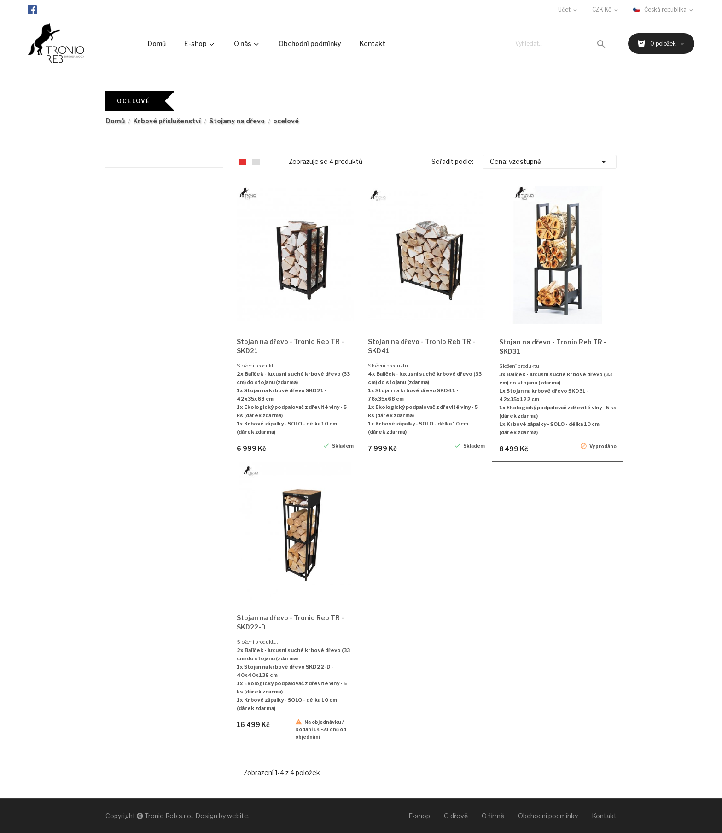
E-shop (419, 816)
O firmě (493, 816)
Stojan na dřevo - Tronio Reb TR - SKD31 (552, 346)
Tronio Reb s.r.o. (168, 816)
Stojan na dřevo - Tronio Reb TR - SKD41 (421, 346)
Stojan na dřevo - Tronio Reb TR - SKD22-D (290, 622)
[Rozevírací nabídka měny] (605, 9)
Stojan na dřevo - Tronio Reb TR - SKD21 (290, 346)
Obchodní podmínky (548, 816)
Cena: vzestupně (549, 161)
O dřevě (456, 816)
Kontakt (604, 816)
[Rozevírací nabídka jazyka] (663, 9)
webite (237, 816)
